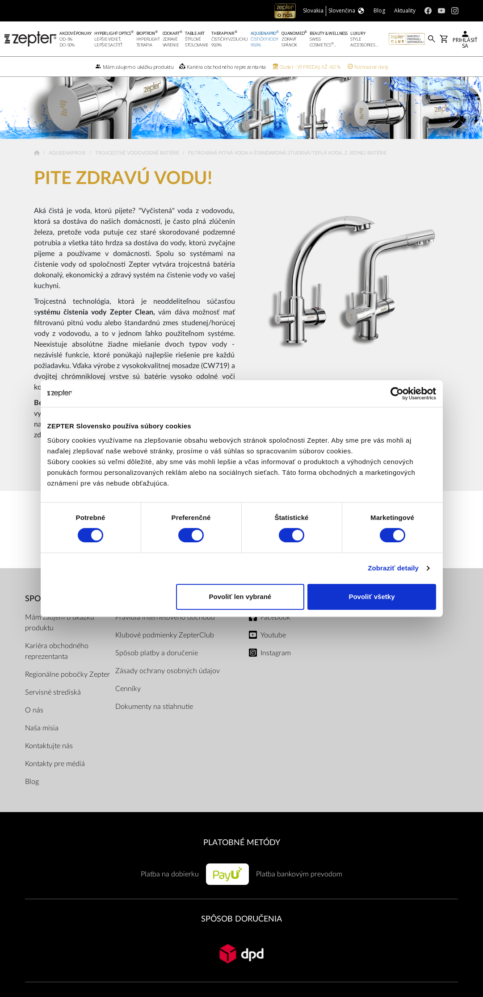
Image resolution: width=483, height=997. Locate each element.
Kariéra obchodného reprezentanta (56, 664)
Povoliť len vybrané (240, 596)
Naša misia (42, 741)
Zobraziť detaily (393, 568)
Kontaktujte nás (49, 758)
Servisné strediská (53, 705)
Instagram (275, 666)
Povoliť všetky (372, 596)
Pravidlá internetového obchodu (165, 630)
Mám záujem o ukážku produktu (59, 636)
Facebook (275, 630)
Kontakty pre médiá (55, 776)
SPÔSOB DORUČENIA (241, 932)
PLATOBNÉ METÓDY (241, 855)
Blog (32, 794)
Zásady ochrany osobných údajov (167, 683)
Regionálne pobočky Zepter (67, 687)
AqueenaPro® (68, 165)
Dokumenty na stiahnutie (154, 719)
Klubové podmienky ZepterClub (164, 648)
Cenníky (128, 701)
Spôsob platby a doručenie (156, 666)
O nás (34, 723)
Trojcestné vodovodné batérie (138, 165)
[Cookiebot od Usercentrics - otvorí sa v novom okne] (397, 393)
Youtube (273, 648)
